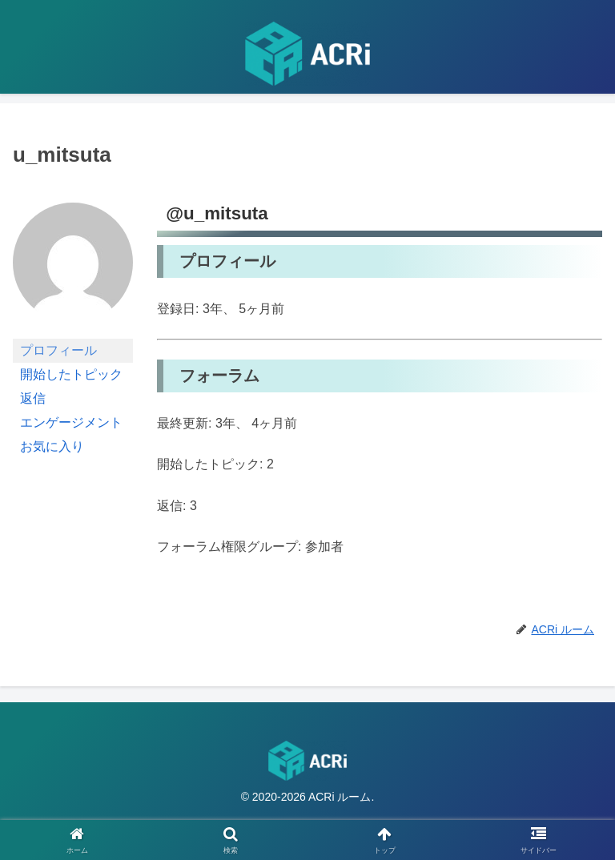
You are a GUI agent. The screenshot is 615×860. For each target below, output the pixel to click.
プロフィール (58, 350)
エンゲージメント (71, 422)
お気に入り (52, 446)
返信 (33, 398)
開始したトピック (71, 374)
